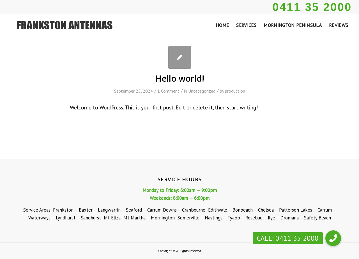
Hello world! (179, 78)
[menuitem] (222, 25)
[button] (333, 238)
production (235, 91)
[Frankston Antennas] (63, 25)
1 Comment (168, 91)
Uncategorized (201, 91)
